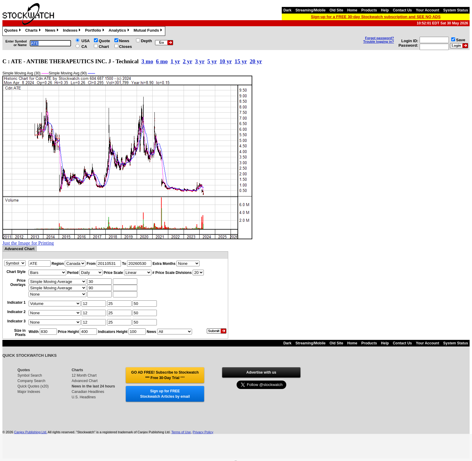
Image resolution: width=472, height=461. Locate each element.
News (52, 31)
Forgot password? (379, 38)
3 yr (199, 61)
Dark (287, 10)
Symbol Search (29, 375)
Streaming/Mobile (310, 10)
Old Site (336, 10)
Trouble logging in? (378, 41)
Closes (125, 46)
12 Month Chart (84, 375)
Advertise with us (261, 372)
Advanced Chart (85, 381)
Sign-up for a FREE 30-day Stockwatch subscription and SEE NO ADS (376, 16)
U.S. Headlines (84, 397)
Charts (33, 31)
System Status (455, 10)
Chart (104, 46)
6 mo (162, 61)
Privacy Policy (203, 432)
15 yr (240, 61)
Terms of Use (181, 432)
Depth (146, 41)
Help (385, 10)
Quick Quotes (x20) (32, 386)
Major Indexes (28, 392)
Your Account (427, 10)
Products (369, 10)
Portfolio (95, 31)
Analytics (120, 31)
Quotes (13, 31)
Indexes (72, 31)
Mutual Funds (149, 31)
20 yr (256, 61)
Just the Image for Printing (28, 243)
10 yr (225, 61)
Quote (104, 41)
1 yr (175, 61)
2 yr (187, 61)
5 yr (212, 61)
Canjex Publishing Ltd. (30, 432)
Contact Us (402, 10)
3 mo (147, 61)
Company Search (31, 381)
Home (352, 10)
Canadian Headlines (88, 392)
